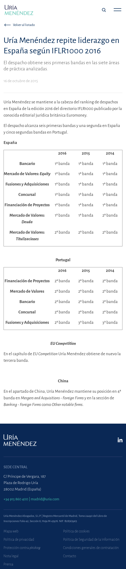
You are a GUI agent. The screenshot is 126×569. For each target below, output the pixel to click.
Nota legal (11, 556)
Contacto (69, 556)
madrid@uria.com (45, 499)
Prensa (8, 564)
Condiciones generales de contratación (91, 548)
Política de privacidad (19, 539)
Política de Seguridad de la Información (91, 539)
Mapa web (11, 531)
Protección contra (22, 548)
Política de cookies (76, 531)
